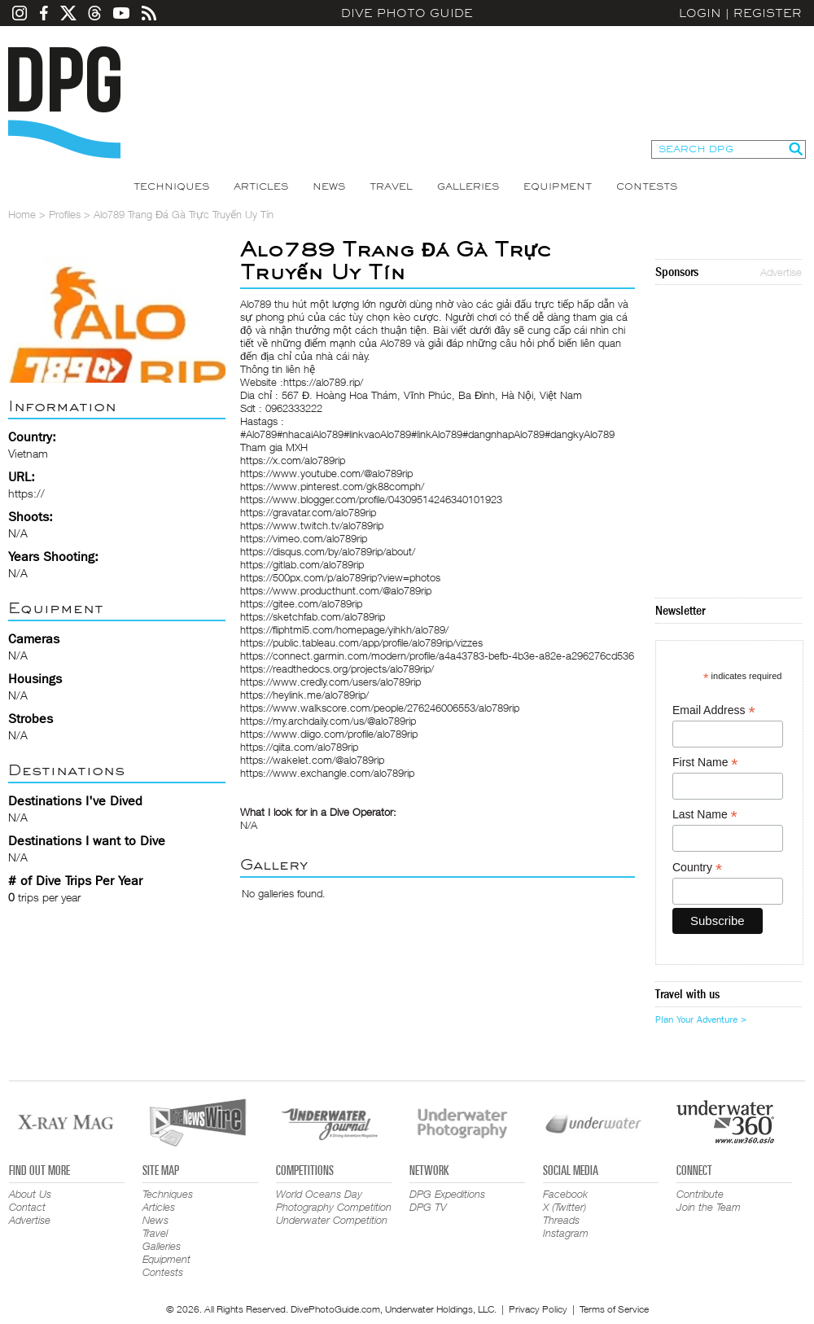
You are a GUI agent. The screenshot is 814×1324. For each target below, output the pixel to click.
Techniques (171, 186)
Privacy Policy (538, 1309)
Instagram (566, 1232)
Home (22, 214)
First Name (705, 762)
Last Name (704, 814)
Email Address (713, 710)
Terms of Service (614, 1309)
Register (767, 13)
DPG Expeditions (447, 1193)
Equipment (557, 186)
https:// (26, 493)
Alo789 (255, 303)
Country (697, 867)
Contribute (700, 1193)
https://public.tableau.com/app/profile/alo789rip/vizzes (361, 642)
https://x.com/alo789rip (292, 460)
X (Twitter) (564, 1206)
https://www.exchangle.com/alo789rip (327, 772)
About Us (30, 1193)
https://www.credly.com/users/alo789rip (330, 681)
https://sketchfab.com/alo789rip (312, 616)
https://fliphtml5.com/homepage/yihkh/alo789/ (344, 629)
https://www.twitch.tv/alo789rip (311, 525)
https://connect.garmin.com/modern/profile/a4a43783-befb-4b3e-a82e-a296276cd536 (437, 655)
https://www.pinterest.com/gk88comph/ (332, 486)
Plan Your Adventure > (700, 1019)
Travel (391, 186)
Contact (27, 1206)
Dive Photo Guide (407, 13)
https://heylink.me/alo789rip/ (304, 694)
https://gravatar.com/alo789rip (308, 512)
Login (700, 13)
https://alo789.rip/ (323, 381)
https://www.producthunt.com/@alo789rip (335, 590)
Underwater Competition (331, 1219)
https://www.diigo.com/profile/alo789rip (329, 733)
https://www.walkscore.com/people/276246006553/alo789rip (379, 707)
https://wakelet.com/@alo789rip (312, 759)
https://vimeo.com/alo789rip (303, 538)
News (329, 186)
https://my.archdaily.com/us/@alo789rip (328, 720)
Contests (646, 186)
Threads (561, 1219)
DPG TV (428, 1206)
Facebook (565, 1193)
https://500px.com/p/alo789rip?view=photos (340, 577)
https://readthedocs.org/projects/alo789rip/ (337, 668)
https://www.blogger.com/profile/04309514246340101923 (371, 499)
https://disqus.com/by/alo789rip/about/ (327, 551)
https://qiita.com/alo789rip (299, 746)
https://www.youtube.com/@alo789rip (326, 473)
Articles (261, 186)
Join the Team (708, 1206)
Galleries (468, 186)
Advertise (781, 271)
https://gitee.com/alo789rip (301, 603)
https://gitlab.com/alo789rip (302, 564)
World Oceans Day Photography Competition (334, 1200)
